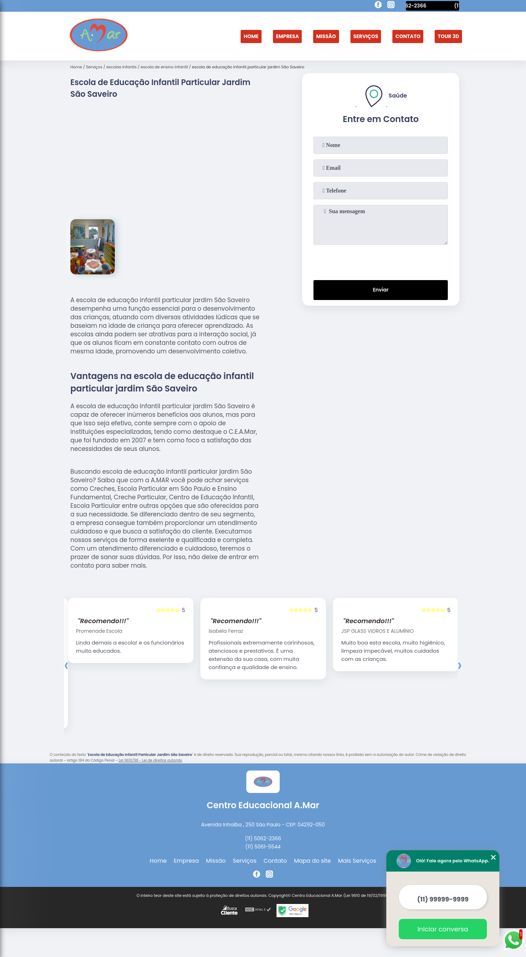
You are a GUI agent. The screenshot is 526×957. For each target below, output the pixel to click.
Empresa (269, 36)
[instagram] (390, 5)
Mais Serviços (357, 870)
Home (229, 36)
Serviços (355, 36)
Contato (402, 36)
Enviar (381, 292)
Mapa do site (312, 870)
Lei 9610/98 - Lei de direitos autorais (150, 770)
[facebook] (378, 5)
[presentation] (381, 261)
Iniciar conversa (443, 929)
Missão (311, 36)
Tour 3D (446, 36)
